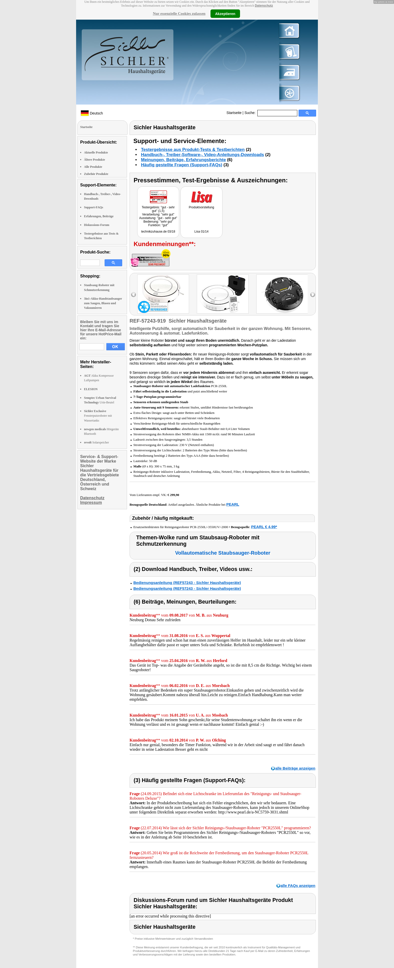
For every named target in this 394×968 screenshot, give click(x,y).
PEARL (232, 504)
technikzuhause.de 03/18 (158, 231)
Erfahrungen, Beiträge (99, 216)
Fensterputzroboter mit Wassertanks (98, 415)
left (133, 294)
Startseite (234, 113)
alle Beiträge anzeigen (295, 768)
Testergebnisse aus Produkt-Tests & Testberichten (193, 149)
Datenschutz (264, 5)
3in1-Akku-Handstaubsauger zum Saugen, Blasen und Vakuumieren (103, 303)
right (312, 294)
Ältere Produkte (94, 159)
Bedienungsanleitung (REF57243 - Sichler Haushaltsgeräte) (187, 582)
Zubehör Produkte (96, 174)
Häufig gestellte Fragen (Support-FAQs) (181, 164)
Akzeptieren (225, 13)
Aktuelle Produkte (96, 152)
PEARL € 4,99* (264, 527)
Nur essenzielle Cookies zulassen (179, 13)
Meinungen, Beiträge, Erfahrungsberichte (183, 159)
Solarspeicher (96, 442)
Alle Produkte (93, 167)
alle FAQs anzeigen (297, 885)
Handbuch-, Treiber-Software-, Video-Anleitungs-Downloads (202, 154)
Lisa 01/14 (201, 231)
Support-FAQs (93, 207)
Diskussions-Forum (96, 225)
